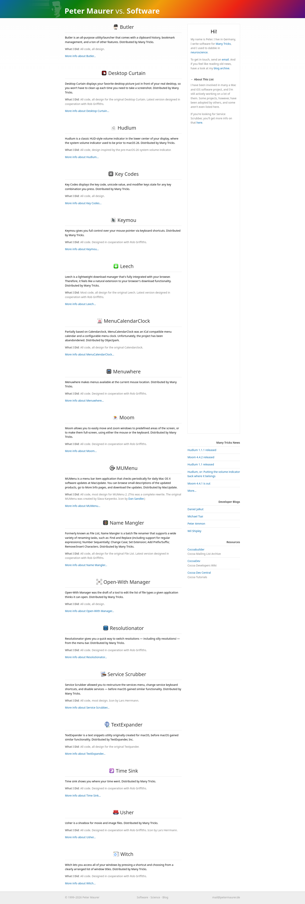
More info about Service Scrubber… (87, 707)
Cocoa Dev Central (199, 572)
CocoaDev (194, 561)
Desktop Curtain (123, 73)
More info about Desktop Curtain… (87, 111)
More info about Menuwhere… (84, 400)
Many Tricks (223, 44)
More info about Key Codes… (83, 203)
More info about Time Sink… (83, 795)
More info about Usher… (80, 837)
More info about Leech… (80, 304)
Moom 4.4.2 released (201, 457)
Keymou (123, 220)
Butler (123, 27)
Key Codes (123, 174)
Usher (123, 812)
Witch (123, 854)
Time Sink (123, 770)
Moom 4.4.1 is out (199, 483)
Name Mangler (123, 522)
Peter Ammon (196, 523)
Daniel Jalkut (195, 509)
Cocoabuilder (196, 549)
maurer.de (226, 897)
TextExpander (123, 724)
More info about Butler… (80, 56)
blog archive (221, 68)
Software (142, 897)
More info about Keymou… (82, 249)
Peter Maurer (89, 11)
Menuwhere (123, 371)
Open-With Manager (123, 582)
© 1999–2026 (73, 897)
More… (192, 490)
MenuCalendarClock (123, 320)
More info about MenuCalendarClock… (89, 354)
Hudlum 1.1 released (201, 464)
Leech (123, 266)
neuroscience (199, 52)
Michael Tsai (195, 516)
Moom (123, 417)
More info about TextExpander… (85, 753)
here (199, 122)
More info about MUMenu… (82, 506)
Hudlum (123, 127)
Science (155, 897)
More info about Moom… (81, 451)
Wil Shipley (194, 531)
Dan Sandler (136, 498)
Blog (165, 897)
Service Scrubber (123, 674)
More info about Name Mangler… (86, 565)
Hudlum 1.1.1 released (202, 450)
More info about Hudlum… (82, 157)
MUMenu (123, 468)
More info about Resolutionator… (86, 657)
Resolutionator (123, 628)
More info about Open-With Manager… (89, 611)
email (225, 59)
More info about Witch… (80, 883)
